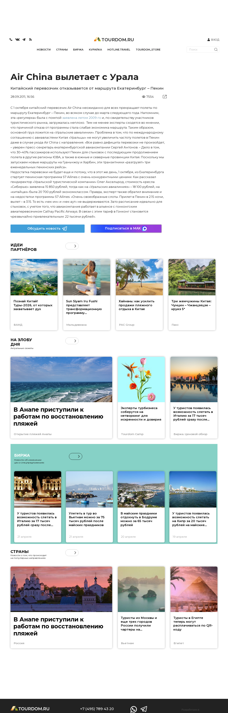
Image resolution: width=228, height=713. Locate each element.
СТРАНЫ (62, 49)
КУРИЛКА (95, 49)
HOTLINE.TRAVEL (118, 49)
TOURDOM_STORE (148, 49)
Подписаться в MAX (126, 228)
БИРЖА (78, 49)
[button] (75, 246)
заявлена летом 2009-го (81, 118)
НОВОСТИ (44, 49)
